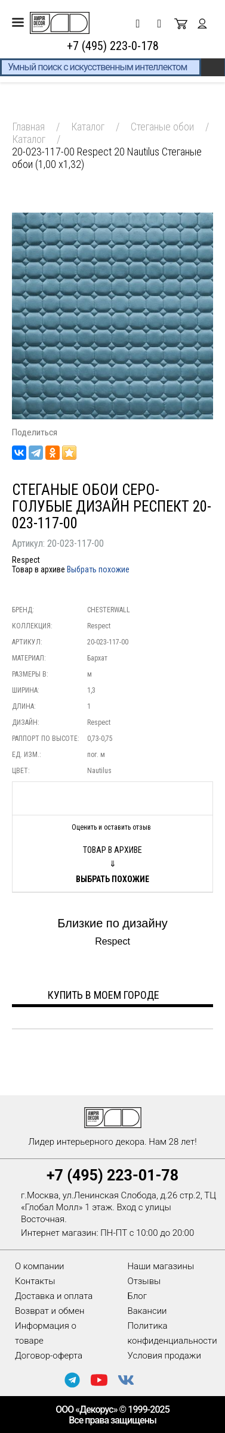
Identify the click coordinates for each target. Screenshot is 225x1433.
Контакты (35, 1281)
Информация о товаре (45, 1333)
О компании (39, 1266)
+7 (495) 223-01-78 (112, 1175)
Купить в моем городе (103, 995)
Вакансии (147, 1311)
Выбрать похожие (98, 569)
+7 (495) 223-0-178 (113, 46)
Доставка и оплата (54, 1296)
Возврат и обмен (49, 1311)
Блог (137, 1296)
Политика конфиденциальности (172, 1333)
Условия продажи (164, 1355)
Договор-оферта (48, 1355)
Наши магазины (161, 1266)
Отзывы (144, 1281)
